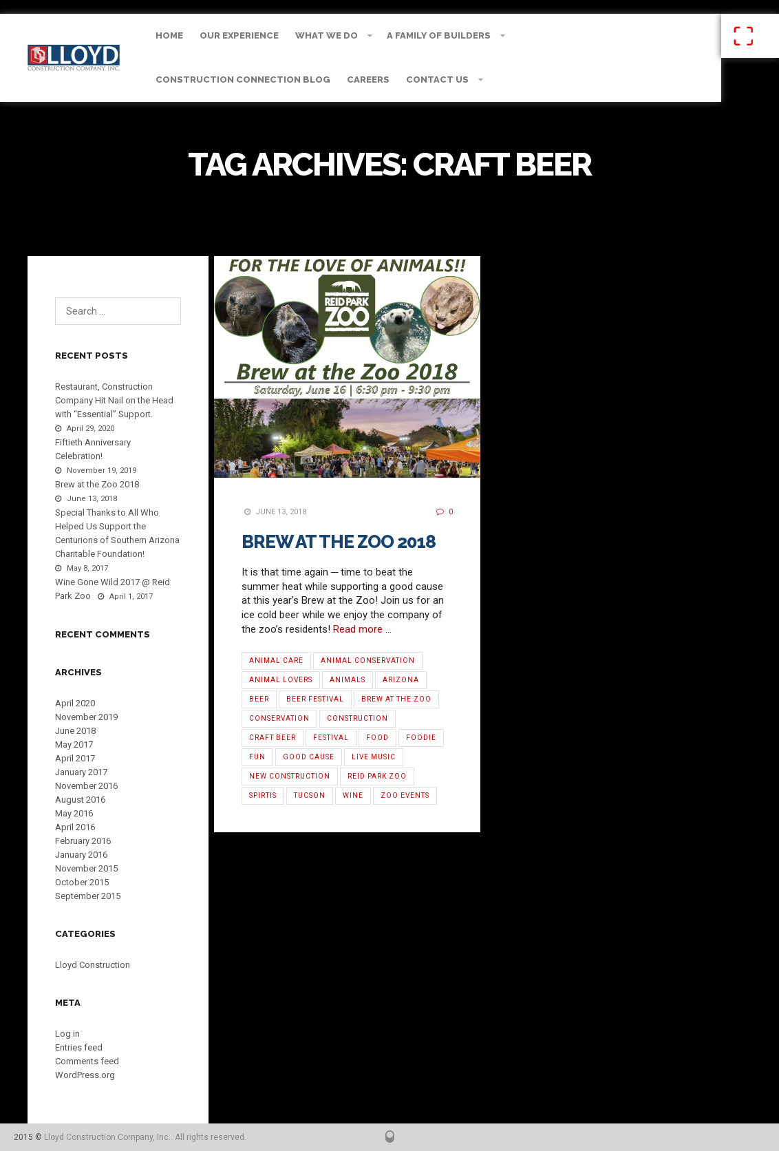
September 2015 (87, 896)
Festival (331, 737)
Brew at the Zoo (396, 699)
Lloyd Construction (92, 965)
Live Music (374, 757)
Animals (347, 680)
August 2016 (80, 799)
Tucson (310, 795)
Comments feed (87, 1061)
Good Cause (308, 757)
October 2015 (82, 882)
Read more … (362, 629)
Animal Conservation (368, 660)
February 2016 (83, 841)
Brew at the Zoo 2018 (339, 541)
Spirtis (263, 795)
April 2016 (75, 827)
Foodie (421, 737)
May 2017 (74, 744)
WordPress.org (85, 1075)
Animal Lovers (280, 680)
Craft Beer (272, 737)
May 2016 (74, 813)
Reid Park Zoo (377, 776)
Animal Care (276, 660)
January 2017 (81, 772)
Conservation (279, 718)
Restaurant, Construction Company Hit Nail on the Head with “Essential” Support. (114, 400)
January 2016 (81, 854)
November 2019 (86, 717)
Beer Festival (315, 699)
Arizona (401, 680)
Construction (357, 718)
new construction (289, 776)
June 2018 (75, 731)
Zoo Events (405, 795)
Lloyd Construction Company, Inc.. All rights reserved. (145, 1137)
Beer (259, 699)
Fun (257, 757)
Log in (67, 1033)
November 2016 (86, 786)
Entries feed (79, 1047)
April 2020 (75, 703)
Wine (353, 795)
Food (377, 737)
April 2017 (75, 758)
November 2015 (86, 868)
